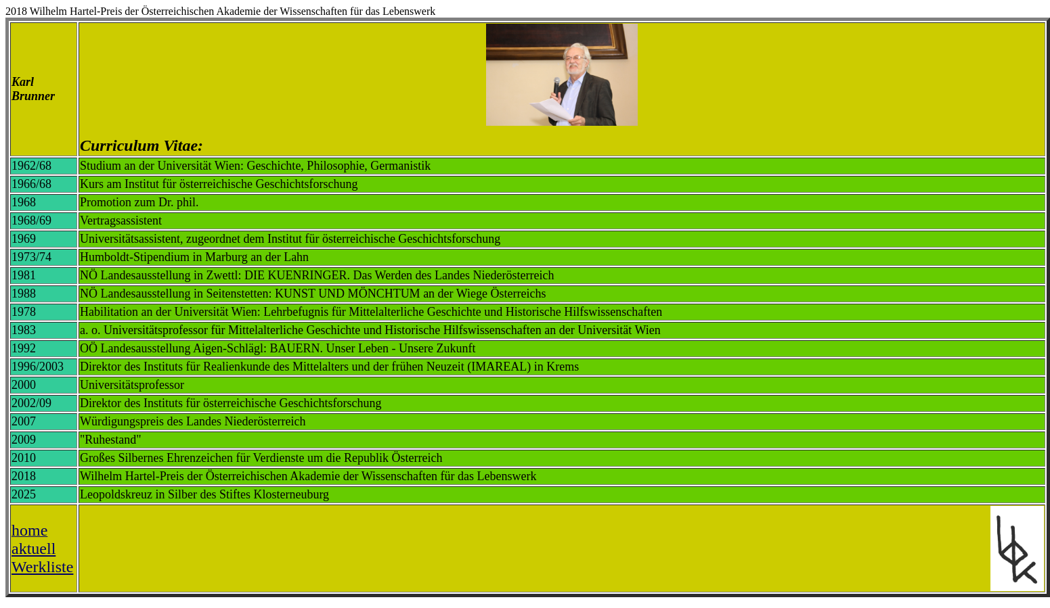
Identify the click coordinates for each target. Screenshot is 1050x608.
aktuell (34, 548)
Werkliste (42, 567)
